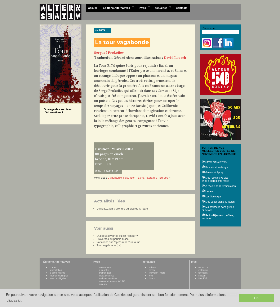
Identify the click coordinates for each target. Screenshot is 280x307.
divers (152, 278)
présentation (56, 270)
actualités (161, 7)
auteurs (103, 284)
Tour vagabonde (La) (109, 245)
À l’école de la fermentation (219, 186)
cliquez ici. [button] (14, 300)
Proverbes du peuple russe (113, 238)
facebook (203, 272)
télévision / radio (157, 272)
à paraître (104, 270)
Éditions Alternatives (117, 7)
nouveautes (105, 267)
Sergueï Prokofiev (109, 53)
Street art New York (214, 162)
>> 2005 (100, 30)
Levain (207, 191)
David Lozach (175, 58)
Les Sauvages (211, 196)
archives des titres (108, 278)
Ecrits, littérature (147, 177)
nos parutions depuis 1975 (112, 281)
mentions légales (58, 278)
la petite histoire (57, 272)
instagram (203, 270)
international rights (59, 275)
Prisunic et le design (215, 167)
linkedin (202, 275)
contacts (181, 7)
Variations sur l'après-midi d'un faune (118, 242)
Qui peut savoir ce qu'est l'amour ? (117, 235)
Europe (163, 177)
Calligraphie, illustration (121, 177)
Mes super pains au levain (218, 201)
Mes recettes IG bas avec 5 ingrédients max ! (215, 179)
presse (152, 270)
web (151, 275)
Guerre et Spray (212, 172)
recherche (203, 267)
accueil (93, 7)
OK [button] (256, 298)
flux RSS (203, 278)
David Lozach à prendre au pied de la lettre (122, 208)
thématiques (105, 272)
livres (143, 7)
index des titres (106, 275)
